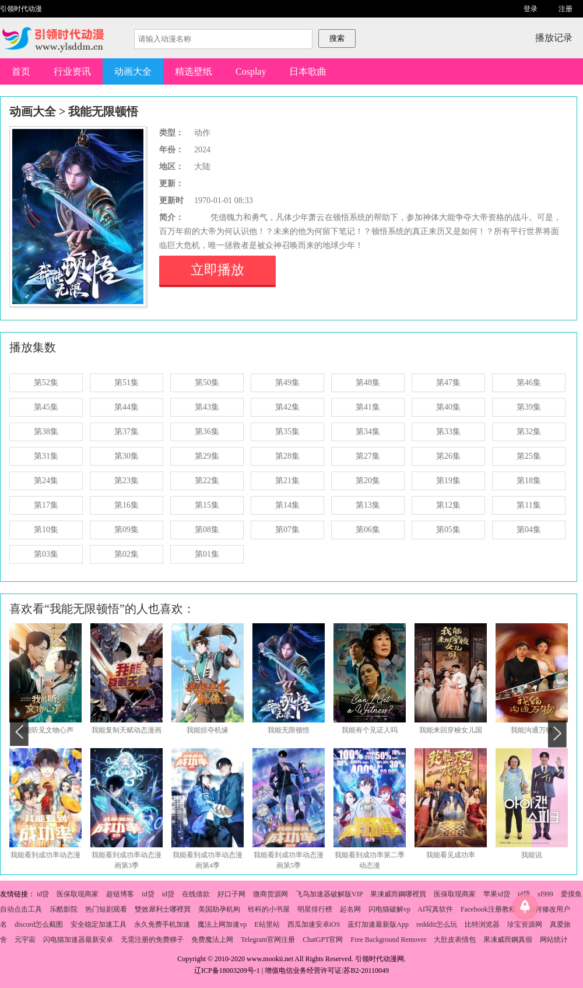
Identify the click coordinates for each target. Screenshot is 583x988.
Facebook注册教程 (488, 909)
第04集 (529, 529)
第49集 (287, 382)
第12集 (448, 505)
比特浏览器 (482, 924)
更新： (171, 183)
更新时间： (171, 202)
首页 (21, 71)
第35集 (287, 431)
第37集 (126, 431)
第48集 (368, 382)
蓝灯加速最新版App (378, 924)
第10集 (46, 529)
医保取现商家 (78, 894)
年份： (171, 149)
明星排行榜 (314, 909)
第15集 (207, 505)
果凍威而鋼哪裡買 (398, 894)
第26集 (448, 456)
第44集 (126, 407)
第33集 (448, 431)
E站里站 (266, 924)
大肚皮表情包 (455, 939)
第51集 (126, 382)
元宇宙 (25, 939)
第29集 (207, 456)
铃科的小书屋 (269, 909)
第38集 (46, 431)
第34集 (368, 431)
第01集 (207, 554)
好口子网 (231, 894)
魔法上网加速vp (222, 924)
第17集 (46, 505)
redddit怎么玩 (436, 924)
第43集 (207, 407)
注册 (566, 9)
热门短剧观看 (106, 909)
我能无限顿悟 (103, 111)
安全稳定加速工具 (99, 924)
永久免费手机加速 (162, 924)
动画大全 (133, 71)
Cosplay (251, 71)
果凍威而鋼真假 (507, 939)
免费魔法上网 (212, 939)
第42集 (287, 407)
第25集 (529, 456)
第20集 (368, 480)
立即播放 (217, 270)
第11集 (528, 505)
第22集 (207, 480)
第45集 (46, 407)
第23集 (126, 480)
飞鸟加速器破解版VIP (329, 894)
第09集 (126, 529)
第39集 (529, 407)
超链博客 (120, 894)
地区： (171, 166)
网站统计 (554, 939)
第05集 (448, 529)
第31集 (46, 456)
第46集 (529, 382)
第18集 (529, 480)
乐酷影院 (64, 909)
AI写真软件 (435, 909)
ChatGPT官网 (323, 939)
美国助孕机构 (219, 909)
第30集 (126, 456)
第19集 (448, 480)
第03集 (46, 554)
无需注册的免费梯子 (152, 939)
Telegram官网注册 (268, 939)
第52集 (46, 382)
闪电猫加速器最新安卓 (78, 939)
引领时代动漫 (21, 9)
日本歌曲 (307, 71)
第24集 (46, 480)
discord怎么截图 (39, 924)
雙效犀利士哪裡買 (163, 909)
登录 (531, 9)
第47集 (448, 382)
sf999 (545, 894)
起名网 (350, 909)
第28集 (287, 456)
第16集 (126, 505)
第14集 (287, 505)
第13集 (368, 505)
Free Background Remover (388, 939)
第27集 (368, 456)
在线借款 (196, 894)
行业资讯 (72, 71)
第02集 (126, 554)
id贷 (43, 894)
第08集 (207, 529)
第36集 (207, 431)
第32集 (529, 431)
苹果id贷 (496, 894)
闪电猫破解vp (389, 909)
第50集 (207, 382)
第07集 (287, 529)
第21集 (287, 480)
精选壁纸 (193, 71)
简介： (171, 217)
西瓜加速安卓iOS (313, 924)
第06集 (368, 529)
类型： (171, 132)
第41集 (368, 407)
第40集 (448, 407)
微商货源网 (270, 894)
